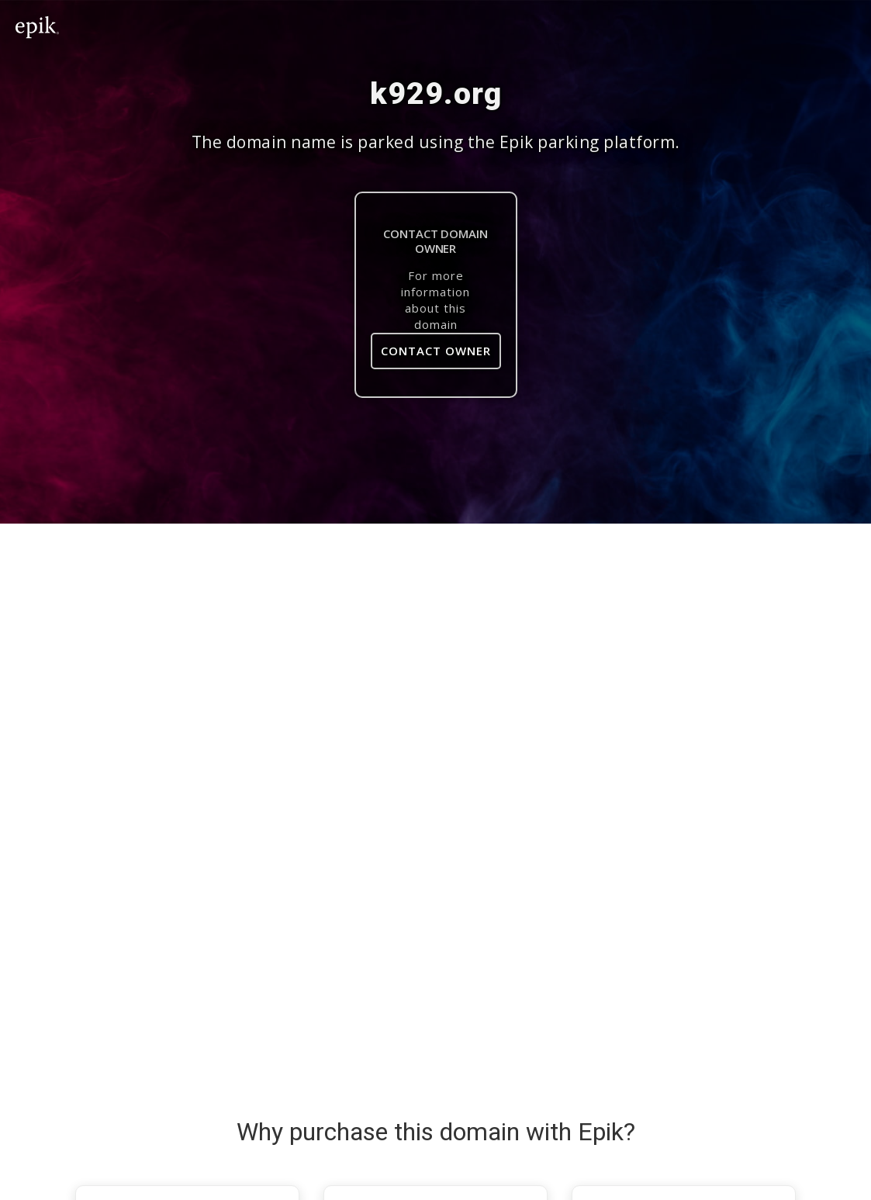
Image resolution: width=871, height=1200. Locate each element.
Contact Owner (436, 350)
